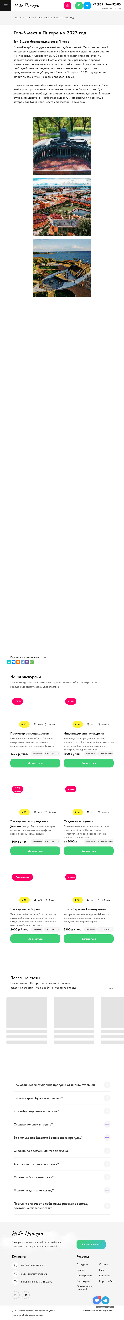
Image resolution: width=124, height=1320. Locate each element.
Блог (101, 1269)
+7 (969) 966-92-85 (107, 4)
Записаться (35, 763)
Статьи (30, 17)
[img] (89, 713)
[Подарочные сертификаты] (67, 5)
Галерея (81, 1269)
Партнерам (83, 1281)
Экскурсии (82, 1264)
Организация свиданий (84, 1288)
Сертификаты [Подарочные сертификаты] (84, 1275)
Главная (17, 17)
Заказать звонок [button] (91, 1244)
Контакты (104, 1275)
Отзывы (103, 1264)
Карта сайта (106, 1281)
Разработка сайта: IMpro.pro (97, 1310)
